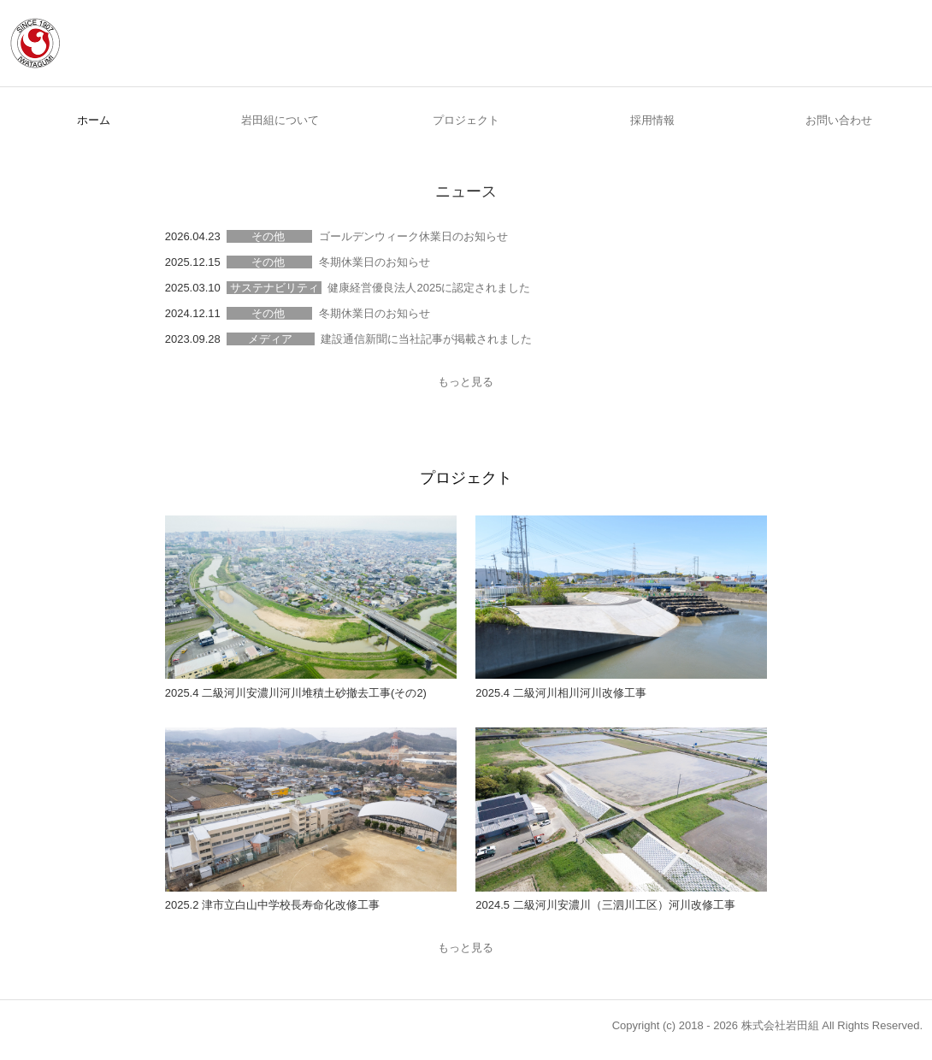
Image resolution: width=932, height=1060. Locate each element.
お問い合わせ (838, 120)
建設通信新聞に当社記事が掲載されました (426, 339)
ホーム (93, 120)
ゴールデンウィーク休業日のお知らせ (413, 236)
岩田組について (280, 120)
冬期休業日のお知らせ (374, 262)
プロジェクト (466, 120)
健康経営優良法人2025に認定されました (428, 287)
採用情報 (652, 120)
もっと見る (465, 381)
